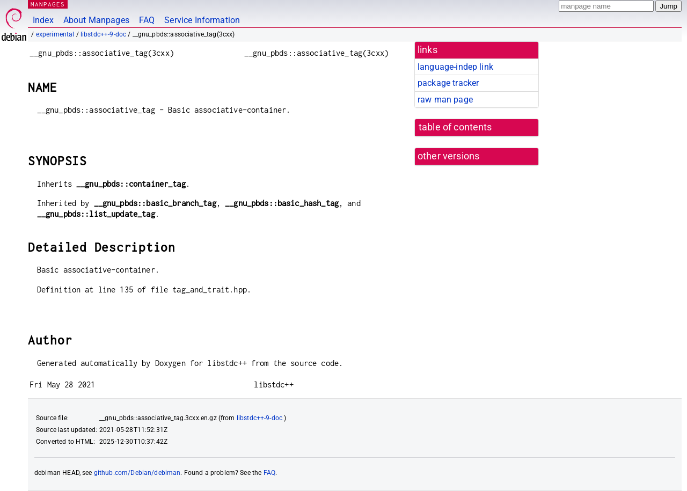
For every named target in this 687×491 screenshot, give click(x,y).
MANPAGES (48, 4)
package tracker (448, 83)
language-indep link (455, 67)
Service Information (202, 20)
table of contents (455, 127)
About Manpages (96, 20)
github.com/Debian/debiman (137, 473)
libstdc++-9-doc (103, 34)
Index (43, 20)
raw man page (445, 99)
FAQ (147, 20)
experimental (55, 34)
